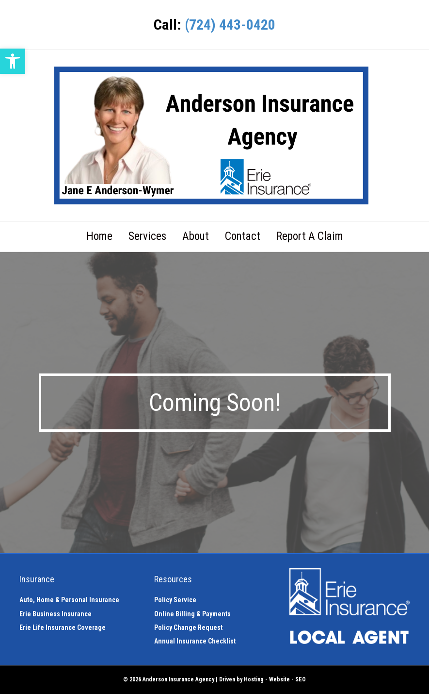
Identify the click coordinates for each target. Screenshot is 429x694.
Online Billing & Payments (192, 614)
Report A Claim (309, 236)
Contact (242, 236)
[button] (12, 61)
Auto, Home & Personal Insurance (69, 600)
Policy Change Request (188, 627)
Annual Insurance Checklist (195, 641)
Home (99, 236)
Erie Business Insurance (55, 614)
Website (279, 679)
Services (147, 236)
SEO (300, 679)
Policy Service (175, 600)
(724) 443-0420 (230, 24)
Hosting (254, 679)
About (195, 236)
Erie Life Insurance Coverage (62, 627)
